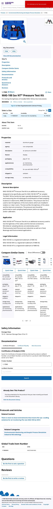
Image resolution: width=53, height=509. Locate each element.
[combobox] (26, 364)
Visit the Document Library (11, 399)
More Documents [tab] (36, 345)
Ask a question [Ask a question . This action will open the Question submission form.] (28, 102)
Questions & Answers (6, 84)
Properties (6, 62)
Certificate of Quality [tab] (23, 345)
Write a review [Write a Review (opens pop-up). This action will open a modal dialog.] (17, 102)
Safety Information (9, 71)
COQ (14, 51)
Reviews (5, 88)
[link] (6, 504)
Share (48, 92)
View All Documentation (12, 56)
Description (6, 65)
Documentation (7, 75)
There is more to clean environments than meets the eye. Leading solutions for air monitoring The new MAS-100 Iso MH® (25, 419)
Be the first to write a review (14, 478)
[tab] (5, 13)
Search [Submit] (26, 378)
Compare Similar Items (10, 68)
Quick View (9, 270)
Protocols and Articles (7, 79)
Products (3, 13)
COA (6, 51)
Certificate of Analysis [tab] (9, 345)
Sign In (13, 106)
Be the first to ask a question (13, 464)
